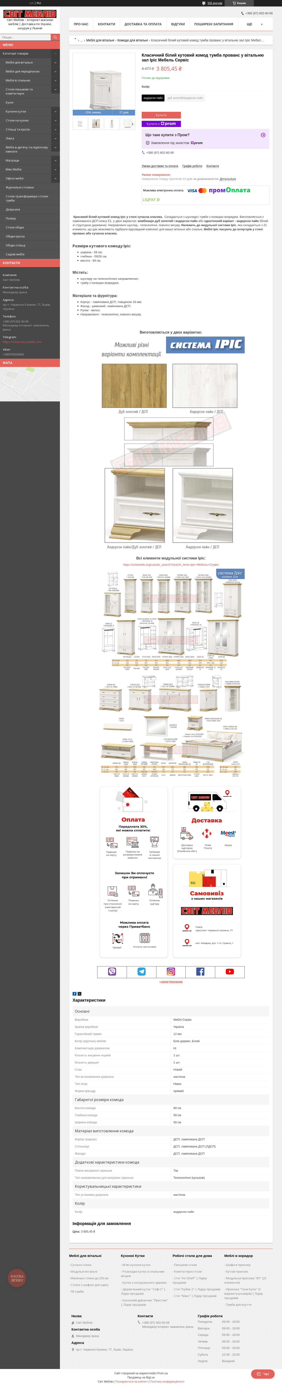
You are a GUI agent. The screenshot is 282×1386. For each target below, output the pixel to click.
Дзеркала (13, 209)
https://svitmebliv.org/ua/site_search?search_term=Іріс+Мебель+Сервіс (171, 564)
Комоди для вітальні (133, 40)
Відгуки (178, 24)
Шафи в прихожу (238, 1265)
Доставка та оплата (143, 24)
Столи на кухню (17, 120)
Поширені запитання (213, 24)
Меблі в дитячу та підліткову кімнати (27, 149)
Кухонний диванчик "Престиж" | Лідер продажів (144, 1302)
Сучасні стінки (81, 1265)
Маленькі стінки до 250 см (89, 1278)
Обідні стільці (15, 245)
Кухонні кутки (16, 111)
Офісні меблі (15, 178)
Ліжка (10, 138)
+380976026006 (171, 982)
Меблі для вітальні (19, 62)
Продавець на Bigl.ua (141, 1377)
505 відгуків (215, 3)
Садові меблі (15, 254)
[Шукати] (55, 37)
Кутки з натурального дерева (145, 1282)
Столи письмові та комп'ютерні (19, 91)
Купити (161, 115)
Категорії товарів (15, 53)
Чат (263, 1374)
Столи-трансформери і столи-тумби (27, 198)
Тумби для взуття (238, 1304)
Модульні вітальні (84, 1271)
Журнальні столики (20, 187)
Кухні (9, 102)
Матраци (12, 160)
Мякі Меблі (13, 169)
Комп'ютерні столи (188, 1271)
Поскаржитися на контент (131, 1381)
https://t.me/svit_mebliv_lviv (22, 342)
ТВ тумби (77, 1291)
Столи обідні (15, 227)
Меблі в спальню (18, 80)
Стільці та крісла (18, 129)
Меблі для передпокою (23, 71)
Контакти (106, 24)
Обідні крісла (15, 236)
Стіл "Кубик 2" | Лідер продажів (197, 1289)
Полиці (11, 218)
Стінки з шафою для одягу (90, 1285)
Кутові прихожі (237, 1271)
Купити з (161, 124)
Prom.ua (162, 1373)
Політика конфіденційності (167, 1381)
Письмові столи (185, 1265)
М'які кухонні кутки (136, 1265)
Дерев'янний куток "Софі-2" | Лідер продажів (143, 1291)
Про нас (81, 24)
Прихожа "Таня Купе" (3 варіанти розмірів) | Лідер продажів (243, 1293)
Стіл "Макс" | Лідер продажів (195, 1296)
